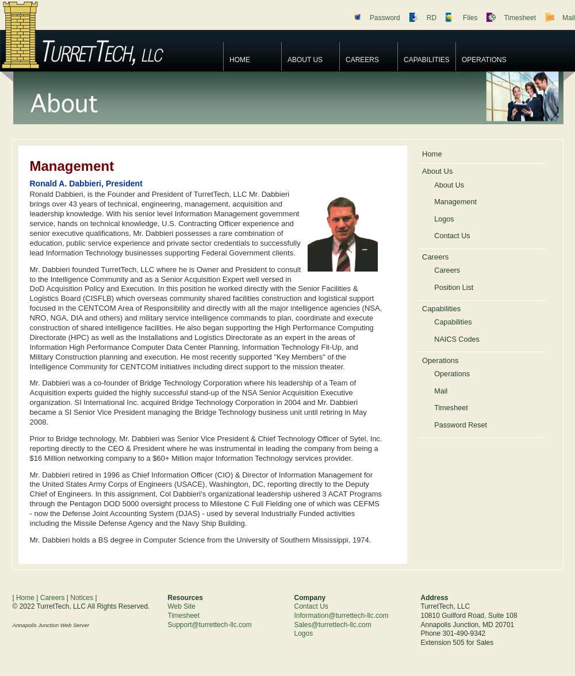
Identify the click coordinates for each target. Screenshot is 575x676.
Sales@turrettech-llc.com (332, 625)
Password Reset (460, 425)
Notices (81, 598)
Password (385, 18)
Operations (484, 59)
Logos (444, 219)
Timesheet (520, 18)
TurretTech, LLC (109, 35)
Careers (362, 59)
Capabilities (427, 59)
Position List (453, 288)
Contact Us (452, 236)
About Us (305, 59)
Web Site (181, 606)
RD (431, 18)
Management (455, 202)
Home (239, 59)
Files (470, 18)
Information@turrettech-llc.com (341, 616)
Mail (568, 18)
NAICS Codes (457, 339)
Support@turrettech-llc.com (210, 625)
